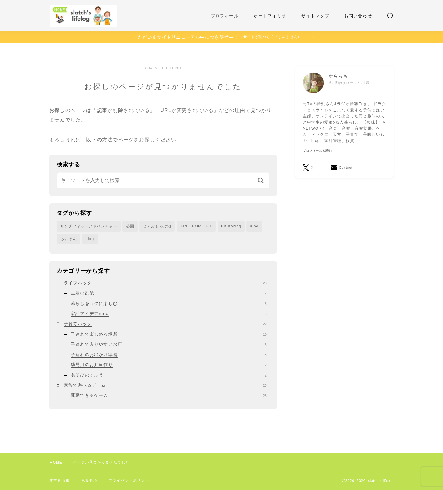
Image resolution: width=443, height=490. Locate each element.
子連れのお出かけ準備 (169, 354)
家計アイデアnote (169, 313)
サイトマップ (315, 16)
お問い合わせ (358, 16)
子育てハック (165, 324)
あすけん (68, 239)
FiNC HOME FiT (196, 226)
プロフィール (225, 16)
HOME (56, 462)
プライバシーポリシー (129, 481)
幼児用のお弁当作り (169, 364)
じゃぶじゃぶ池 (157, 226)
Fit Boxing (231, 226)
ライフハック (165, 283)
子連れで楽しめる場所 (169, 334)
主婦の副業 (169, 293)
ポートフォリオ (270, 16)
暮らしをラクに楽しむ (169, 303)
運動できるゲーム (169, 395)
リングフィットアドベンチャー (88, 226)
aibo (254, 226)
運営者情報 (59, 481)
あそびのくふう (169, 375)
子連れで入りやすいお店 (169, 344)
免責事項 (89, 481)
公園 (130, 226)
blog (90, 239)
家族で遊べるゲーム (165, 385)
